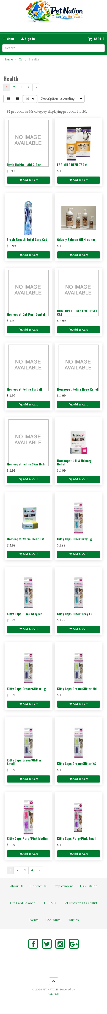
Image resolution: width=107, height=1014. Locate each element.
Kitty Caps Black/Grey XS (74, 613)
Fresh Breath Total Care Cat (27, 239)
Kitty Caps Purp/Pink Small (76, 838)
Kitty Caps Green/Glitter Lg (26, 688)
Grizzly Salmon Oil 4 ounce (76, 239)
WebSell (54, 994)
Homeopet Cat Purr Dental (26, 314)
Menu (8, 38)
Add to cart (28, 180)
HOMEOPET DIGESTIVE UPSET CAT (77, 312)
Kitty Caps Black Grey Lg (74, 538)
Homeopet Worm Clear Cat (25, 538)
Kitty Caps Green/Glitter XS (76, 763)
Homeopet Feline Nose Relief (77, 389)
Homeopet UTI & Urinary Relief (74, 462)
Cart (98, 38)
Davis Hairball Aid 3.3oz (24, 164)
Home (8, 59)
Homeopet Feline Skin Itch (26, 464)
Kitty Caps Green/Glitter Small (24, 762)
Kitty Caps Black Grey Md (24, 613)
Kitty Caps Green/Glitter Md (77, 688)
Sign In (28, 38)
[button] (96, 38)
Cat (21, 59)
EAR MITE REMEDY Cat (72, 164)
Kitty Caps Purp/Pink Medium (28, 838)
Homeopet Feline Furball (24, 389)
